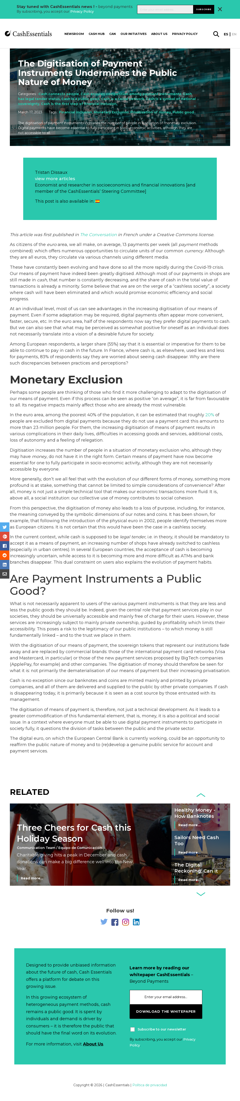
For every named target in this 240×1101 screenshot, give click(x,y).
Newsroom (74, 34)
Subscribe (203, 9)
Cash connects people (58, 94)
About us (159, 34)
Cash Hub (97, 34)
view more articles (55, 178)
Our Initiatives (133, 34)
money (39, 456)
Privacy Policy (82, 11)
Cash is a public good (80, 99)
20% (209, 414)
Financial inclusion (75, 112)
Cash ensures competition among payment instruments (131, 94)
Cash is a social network (122, 99)
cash (42, 280)
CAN (112, 34)
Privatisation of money (150, 112)
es (226, 34)
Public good (183, 112)
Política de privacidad (149, 1085)
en (234, 34)
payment (188, 244)
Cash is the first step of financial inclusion (78, 104)
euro (51, 244)
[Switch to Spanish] (97, 201)
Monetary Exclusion (111, 112)
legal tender (132, 536)
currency (193, 250)
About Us (93, 1044)
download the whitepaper (166, 1011)
